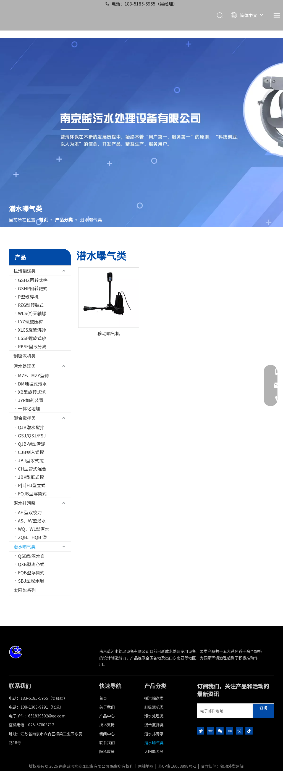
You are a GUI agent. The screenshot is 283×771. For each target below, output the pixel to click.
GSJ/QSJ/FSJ (32, 435)
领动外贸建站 (231, 766)
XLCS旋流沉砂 (32, 329)
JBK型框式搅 (31, 477)
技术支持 (107, 724)
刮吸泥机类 (25, 355)
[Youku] (210, 731)
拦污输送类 (25, 270)
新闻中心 (107, 733)
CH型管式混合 (32, 468)
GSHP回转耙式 (33, 288)
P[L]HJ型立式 (32, 485)
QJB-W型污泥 (31, 443)
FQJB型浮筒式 (32, 493)
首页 (103, 698)
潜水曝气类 (25, 546)
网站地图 (145, 766)
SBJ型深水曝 (31, 580)
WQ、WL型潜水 (33, 529)
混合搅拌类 (25, 417)
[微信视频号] (239, 731)
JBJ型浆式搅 (31, 460)
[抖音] (249, 731)
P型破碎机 (28, 296)
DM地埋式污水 (32, 383)
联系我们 (107, 742)
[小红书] (229, 731)
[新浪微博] (200, 731)
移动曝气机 (109, 333)
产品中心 (107, 716)
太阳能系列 (25, 590)
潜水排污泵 (25, 503)
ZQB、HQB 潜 (32, 537)
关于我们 (107, 707)
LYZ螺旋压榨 (30, 321)
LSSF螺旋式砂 (32, 338)
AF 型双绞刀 (30, 512)
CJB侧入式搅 (31, 452)
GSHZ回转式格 (33, 280)
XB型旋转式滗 (32, 392)
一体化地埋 (29, 408)
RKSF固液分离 (32, 346)
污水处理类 (25, 366)
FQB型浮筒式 (31, 572)
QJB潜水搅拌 (31, 427)
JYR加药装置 (30, 400)
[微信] (220, 731)
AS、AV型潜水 (32, 520)
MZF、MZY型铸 (33, 375)
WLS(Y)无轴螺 (32, 313)
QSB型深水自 (31, 556)
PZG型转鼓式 (31, 305)
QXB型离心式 (31, 564)
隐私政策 (107, 751)
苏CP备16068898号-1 (177, 766)
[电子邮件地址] (223, 711)
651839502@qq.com (46, 716)
